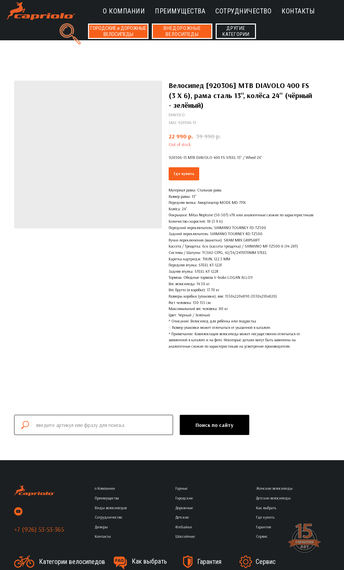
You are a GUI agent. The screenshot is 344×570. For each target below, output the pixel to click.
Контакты (298, 11)
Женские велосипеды (274, 488)
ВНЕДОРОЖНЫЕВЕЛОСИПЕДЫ (182, 31)
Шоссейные (185, 536)
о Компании (124, 11)
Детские (182, 517)
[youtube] (18, 511)
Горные (181, 488)
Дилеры (101, 526)
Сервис (265, 562)
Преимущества (180, 11)
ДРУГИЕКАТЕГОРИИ (236, 31)
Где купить (184, 173)
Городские (184, 497)
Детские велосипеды (273, 497)
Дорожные (184, 507)
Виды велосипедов (111, 507)
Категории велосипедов (72, 562)
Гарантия (209, 562)
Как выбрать (149, 561)
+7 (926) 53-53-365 (39, 529)
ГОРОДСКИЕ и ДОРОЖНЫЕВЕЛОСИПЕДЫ (118, 31)
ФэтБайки (183, 526)
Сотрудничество (243, 11)
